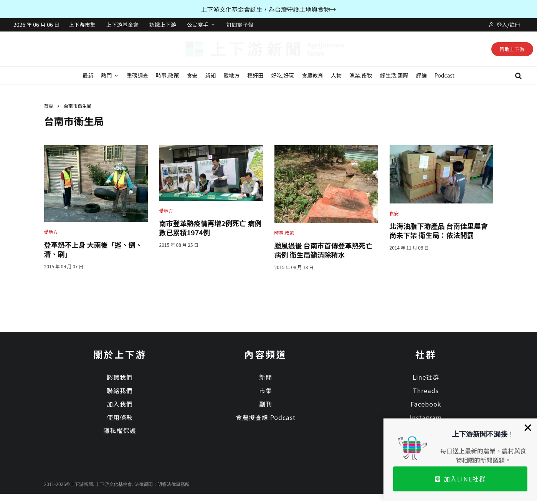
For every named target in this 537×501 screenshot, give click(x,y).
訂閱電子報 (239, 24)
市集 (265, 390)
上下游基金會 (122, 24)
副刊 (265, 403)
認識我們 (120, 377)
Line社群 (426, 377)
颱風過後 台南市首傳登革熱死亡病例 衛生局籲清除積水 (323, 250)
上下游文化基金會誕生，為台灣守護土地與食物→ (268, 9)
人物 (336, 75)
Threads (426, 390)
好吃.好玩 (282, 75)
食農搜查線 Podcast (266, 417)
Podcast (444, 75)
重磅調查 (137, 75)
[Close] (527, 427)
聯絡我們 (120, 390)
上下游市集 (82, 24)
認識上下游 (162, 24)
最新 (88, 75)
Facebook (426, 403)
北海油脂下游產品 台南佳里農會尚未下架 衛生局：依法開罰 (439, 230)
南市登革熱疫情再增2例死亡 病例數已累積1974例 (210, 227)
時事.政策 (167, 75)
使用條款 (120, 417)
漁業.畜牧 (360, 75)
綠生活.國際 (394, 75)
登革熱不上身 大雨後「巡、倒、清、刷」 (93, 249)
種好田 (255, 75)
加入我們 (120, 403)
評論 (421, 75)
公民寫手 (197, 24)
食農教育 (312, 75)
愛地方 (231, 75)
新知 (210, 75)
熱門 (106, 75)
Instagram (426, 417)
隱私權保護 (119, 430)
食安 (192, 75)
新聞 (265, 377)
